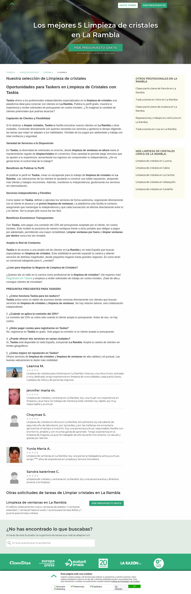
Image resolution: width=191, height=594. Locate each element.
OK (134, 586)
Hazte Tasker (128, 5)
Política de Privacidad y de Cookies (125, 581)
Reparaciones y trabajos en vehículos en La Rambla (158, 120)
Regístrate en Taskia (19, 278)
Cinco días (20, 563)
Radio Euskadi (75, 563)
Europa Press (48, 563)
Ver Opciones (118, 588)
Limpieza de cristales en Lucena (154, 161)
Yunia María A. (39, 448)
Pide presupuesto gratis (95, 47)
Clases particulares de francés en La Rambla (156, 90)
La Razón (131, 563)
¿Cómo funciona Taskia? (41, 5)
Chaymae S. (36, 415)
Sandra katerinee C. (43, 472)
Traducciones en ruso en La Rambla (156, 129)
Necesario (60, 586)
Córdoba (47, 72)
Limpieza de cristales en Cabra (153, 168)
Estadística (97, 586)
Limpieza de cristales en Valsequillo (155, 182)
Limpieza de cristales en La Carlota (155, 175)
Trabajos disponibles (72, 5)
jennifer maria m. (41, 390)
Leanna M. (35, 366)
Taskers (10, 72)
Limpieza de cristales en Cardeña (154, 189)
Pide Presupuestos (154, 5)
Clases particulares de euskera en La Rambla (156, 108)
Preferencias (78, 586)
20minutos (103, 563)
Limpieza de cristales (29, 72)
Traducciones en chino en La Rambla (157, 99)
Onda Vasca (158, 563)
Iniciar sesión (177, 5)
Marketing (60, 589)
